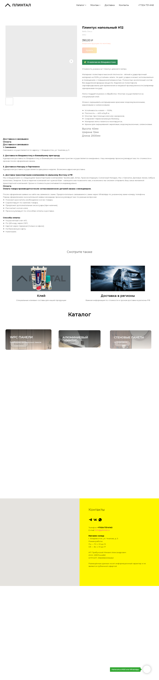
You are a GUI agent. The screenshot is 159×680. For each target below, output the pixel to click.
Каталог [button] (80, 5)
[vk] (95, 623)
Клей (41, 296)
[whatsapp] (100, 623)
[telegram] (90, 623)
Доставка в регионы (118, 296)
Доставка (110, 5)
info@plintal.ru (102, 633)
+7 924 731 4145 (143, 5)
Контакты (124, 5)
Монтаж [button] (94, 5)
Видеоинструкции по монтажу (96, 43)
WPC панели (22, 338)
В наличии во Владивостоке (101, 62)
